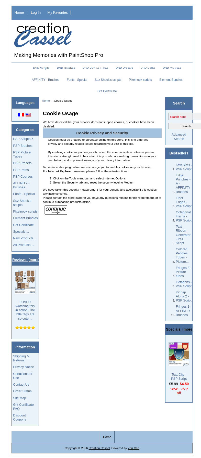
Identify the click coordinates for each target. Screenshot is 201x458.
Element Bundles (171, 80)
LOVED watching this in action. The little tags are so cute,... (25, 295)
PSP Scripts (41, 68)
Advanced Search (179, 136)
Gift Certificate (107, 91)
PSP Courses (172, 68)
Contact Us (21, 384)
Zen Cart (133, 448)
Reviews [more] (26, 260)
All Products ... (23, 245)
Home (19, 12)
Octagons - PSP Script (184, 284)
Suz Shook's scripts (108, 80)
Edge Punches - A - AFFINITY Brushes (183, 183)
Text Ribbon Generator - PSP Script (183, 235)
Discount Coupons (19, 417)
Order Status (22, 391)
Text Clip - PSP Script (179, 361)
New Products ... (25, 238)
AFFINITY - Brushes (45, 80)
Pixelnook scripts (140, 80)
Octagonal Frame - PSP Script (183, 216)
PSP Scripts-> (23, 139)
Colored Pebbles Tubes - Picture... (182, 255)
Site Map (19, 398)
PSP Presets (124, 68)
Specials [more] (179, 329)
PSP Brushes (66, 68)
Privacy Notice (23, 367)
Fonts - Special (77, 80)
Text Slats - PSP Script (184, 167)
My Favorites (57, 12)
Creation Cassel (99, 448)
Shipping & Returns (21, 358)
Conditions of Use (22, 376)
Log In (36, 12)
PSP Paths (148, 68)
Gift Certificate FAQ (23, 407)
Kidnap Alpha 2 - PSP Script (183, 296)
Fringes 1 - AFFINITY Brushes (183, 311)
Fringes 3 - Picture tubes (183, 272)
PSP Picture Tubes (95, 68)
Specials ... (21, 231)
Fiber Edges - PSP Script (183, 202)
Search (179, 103)
